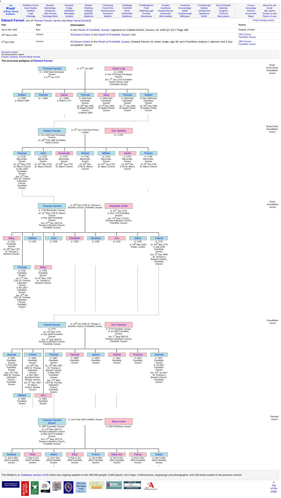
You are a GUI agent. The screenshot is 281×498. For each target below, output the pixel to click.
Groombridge (185, 8)
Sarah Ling (118, 68)
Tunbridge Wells (50, 16)
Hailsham (223, 8)
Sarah (64, 94)
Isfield (185, 11)
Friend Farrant (52, 324)
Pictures (251, 11)
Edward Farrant (12, 20)
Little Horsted (50, 13)
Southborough (185, 13)
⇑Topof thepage (274, 487)
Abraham (96, 238)
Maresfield (69, 13)
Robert (22, 94)
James (96, 354)
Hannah (74, 354)
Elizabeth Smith (119, 206)
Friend (159, 238)
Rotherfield (127, 13)
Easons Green (82, 34)
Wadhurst (88, 16)
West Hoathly (165, 16)
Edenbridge (50, 8)
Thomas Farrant (52, 68)
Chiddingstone (146, 5)
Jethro (137, 238)
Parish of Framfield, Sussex (93, 29)
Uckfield (69, 16)
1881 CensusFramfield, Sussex (247, 42)
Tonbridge (31, 16)
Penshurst (108, 13)
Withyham (185, 16)
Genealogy (251, 8)
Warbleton (127, 16)
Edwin (159, 454)
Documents (250, 13)
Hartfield (31, 11)
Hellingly (88, 11)
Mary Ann (116, 454)
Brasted (50, 5)
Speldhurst (204, 13)
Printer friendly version (263, 20)
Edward (11, 454)
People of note (270, 13)
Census (251, 5)
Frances (138, 354)
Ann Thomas (118, 324)
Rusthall (146, 13)
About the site (269, 5)
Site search (269, 11)
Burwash (69, 5)
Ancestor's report (10, 52)
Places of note (269, 16)
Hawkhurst (50, 11)
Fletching (88, 8)
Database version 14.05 (35, 474)
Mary (106, 94)
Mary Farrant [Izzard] (79, 20)
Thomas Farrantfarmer (52, 421)
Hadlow (204, 8)
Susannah (64, 153)
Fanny (137, 454)
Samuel (11, 354)
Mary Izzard (118, 421)
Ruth (32, 454)
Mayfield (88, 13)
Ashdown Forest (30, 5)
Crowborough (204, 5)
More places (223, 16)
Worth (204, 16)
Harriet (117, 354)
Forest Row (107, 8)
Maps (250, 16)
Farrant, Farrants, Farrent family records (21, 57)
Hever (127, 11)
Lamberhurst (204, 11)
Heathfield (69, 11)
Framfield (127, 8)
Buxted (88, 5)
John (43, 153)
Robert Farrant (52, 130)
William (106, 153)
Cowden (166, 5)
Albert (53, 454)
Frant (146, 8)
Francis (148, 153)
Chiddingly (127, 5)
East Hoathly (31, 8)
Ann (117, 238)
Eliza (75, 454)
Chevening (108, 5)
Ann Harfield (118, 130)
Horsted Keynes (165, 11)
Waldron (108, 16)
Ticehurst (223, 13)
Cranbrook (185, 5)
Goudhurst (166, 8)
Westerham (146, 16)
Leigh (30, 13)
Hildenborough (146, 11)
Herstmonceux (108, 11)
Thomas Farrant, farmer (47, 20)
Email (269, 8)
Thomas (43, 94)
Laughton (223, 11)
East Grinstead (223, 5)
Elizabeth (74, 238)
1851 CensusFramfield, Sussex (247, 35)
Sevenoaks (165, 13)
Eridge (69, 8)
